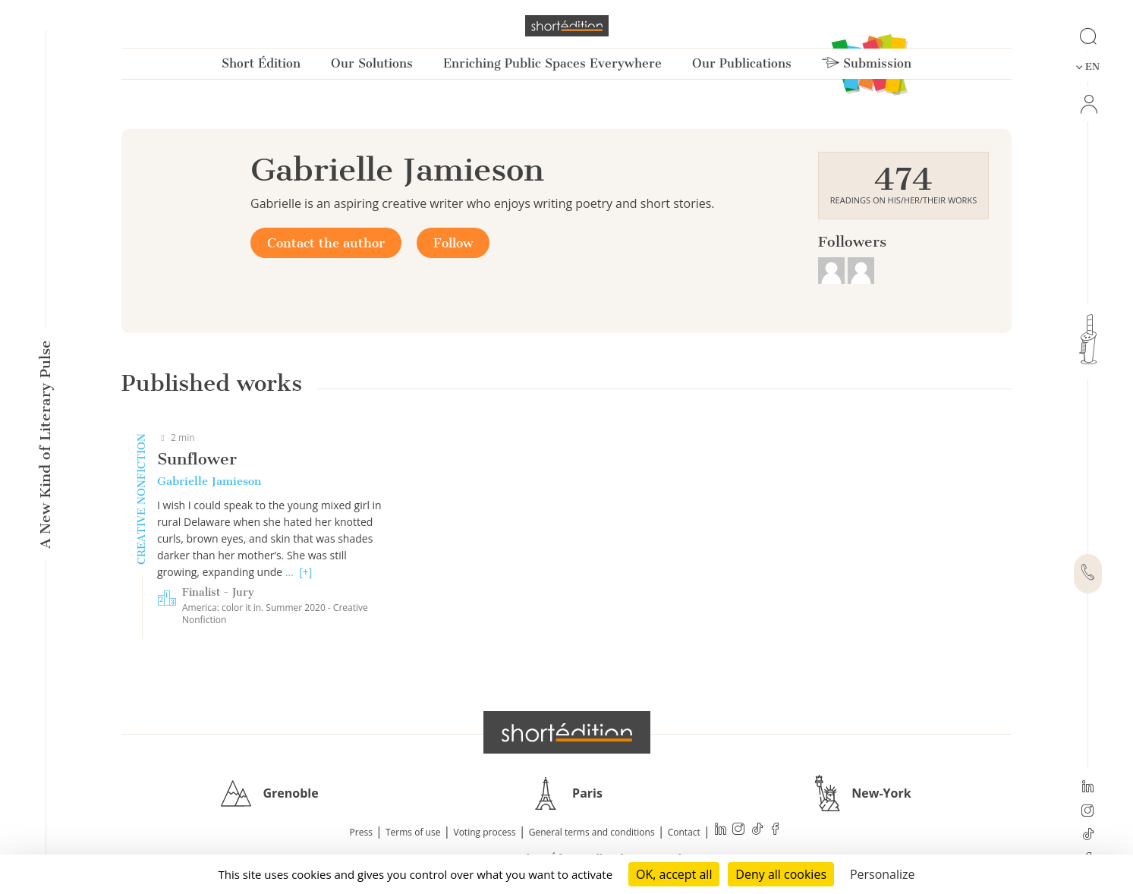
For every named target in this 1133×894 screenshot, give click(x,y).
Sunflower (197, 458)
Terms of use (413, 832)
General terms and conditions (592, 832)
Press (361, 832)
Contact (684, 832)
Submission (866, 63)
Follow (453, 242)
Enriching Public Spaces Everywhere (552, 63)
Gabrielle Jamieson (209, 481)
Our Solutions (372, 63)
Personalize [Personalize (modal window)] (882, 874)
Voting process (485, 832)
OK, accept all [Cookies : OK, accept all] (674, 874)
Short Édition (261, 63)
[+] (305, 572)
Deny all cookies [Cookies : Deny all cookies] (780, 874)
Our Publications (742, 63)
